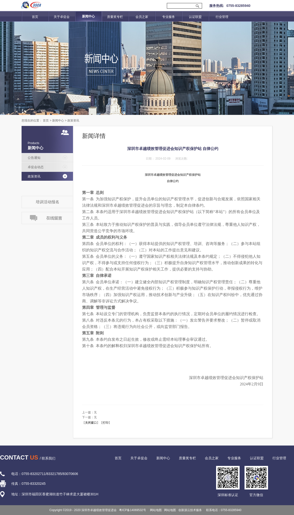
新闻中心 (58, 120)
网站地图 (155, 510)
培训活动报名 (47, 202)
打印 (106, 422)
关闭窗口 (91, 422)
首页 (35, 17)
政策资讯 (73, 120)
